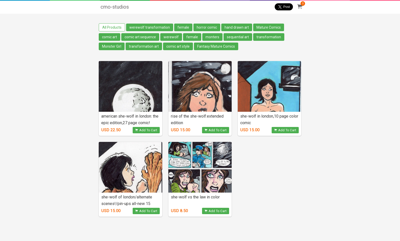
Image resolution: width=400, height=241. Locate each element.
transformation (268, 37)
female (183, 27)
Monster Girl (111, 46)
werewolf (171, 37)
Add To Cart (146, 130)
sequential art (238, 37)
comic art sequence (140, 37)
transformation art (144, 46)
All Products (112, 27)
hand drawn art (237, 27)
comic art (109, 37)
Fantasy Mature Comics (216, 46)
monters (212, 37)
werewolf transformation (149, 27)
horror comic (207, 27)
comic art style (178, 46)
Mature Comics (268, 27)
